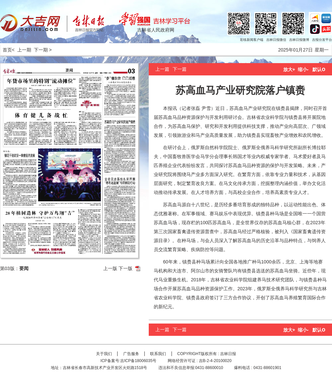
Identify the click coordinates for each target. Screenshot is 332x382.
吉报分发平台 (322, 40)
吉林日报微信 (276, 40)
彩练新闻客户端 (251, 40)
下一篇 (180, 69)
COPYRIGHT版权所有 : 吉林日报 (206, 353)
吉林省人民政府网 (155, 30)
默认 (318, 69)
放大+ (289, 69)
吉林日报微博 (299, 40)
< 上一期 (21, 49)
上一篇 (162, 69)
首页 (6, 49)
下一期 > (43, 49)
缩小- (303, 69)
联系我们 (158, 353)
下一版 (125, 268)
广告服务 (131, 353)
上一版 (110, 268)
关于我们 (104, 353)
